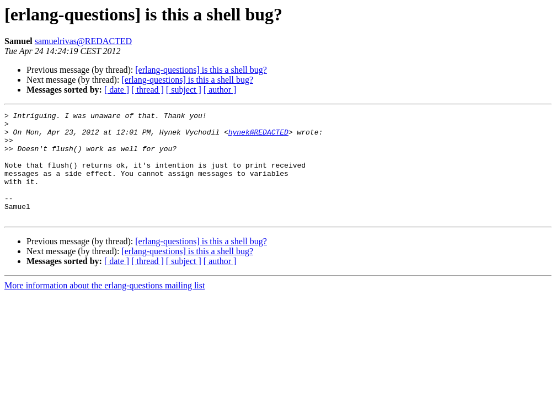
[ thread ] (147, 89)
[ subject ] (183, 89)
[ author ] (220, 89)
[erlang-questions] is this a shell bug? (201, 69)
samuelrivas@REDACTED (83, 41)
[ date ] (116, 89)
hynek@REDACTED (258, 137)
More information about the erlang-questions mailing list (104, 307)
